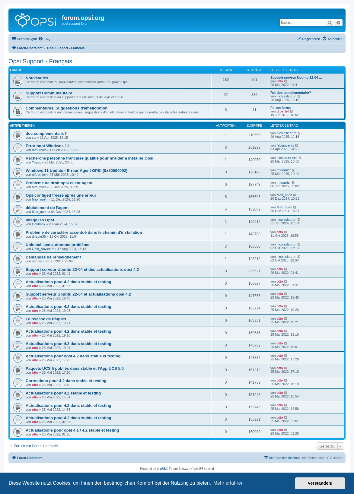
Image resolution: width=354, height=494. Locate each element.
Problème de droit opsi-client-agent (59, 183)
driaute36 (39, 236)
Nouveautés (37, 78)
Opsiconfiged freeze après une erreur (61, 195)
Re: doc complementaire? (290, 92)
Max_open (39, 199)
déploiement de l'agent (47, 207)
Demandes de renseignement (53, 257)
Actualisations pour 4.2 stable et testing (63, 393)
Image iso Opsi (40, 220)
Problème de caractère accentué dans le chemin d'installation (84, 232)
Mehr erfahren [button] (228, 483)
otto (280, 81)
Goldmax (38, 224)
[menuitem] (44, 39)
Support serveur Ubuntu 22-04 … (296, 77)
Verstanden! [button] (320, 483)
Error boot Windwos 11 (47, 146)
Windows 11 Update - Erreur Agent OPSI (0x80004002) (76, 170)
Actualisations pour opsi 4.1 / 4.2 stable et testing (72, 430)
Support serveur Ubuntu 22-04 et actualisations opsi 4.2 (78, 294)
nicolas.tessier (287, 158)
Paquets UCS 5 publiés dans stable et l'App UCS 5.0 (75, 368)
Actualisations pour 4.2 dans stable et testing (68, 282)
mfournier (39, 150)
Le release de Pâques (46, 319)
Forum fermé (280, 107)
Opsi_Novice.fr (43, 249)
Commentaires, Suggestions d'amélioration (66, 108)
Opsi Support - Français (40, 61)
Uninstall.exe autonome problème (57, 244)
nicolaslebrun (286, 96)
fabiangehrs (285, 145)
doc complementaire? (46, 133)
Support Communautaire (49, 93)
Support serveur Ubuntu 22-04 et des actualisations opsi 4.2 (82, 269)
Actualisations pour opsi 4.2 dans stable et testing (73, 356)
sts (34, 137)
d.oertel (283, 111)
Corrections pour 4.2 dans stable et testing (66, 380)
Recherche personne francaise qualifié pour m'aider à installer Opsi (89, 158)
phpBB (161, 468)
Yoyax (36, 162)
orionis (37, 261)
